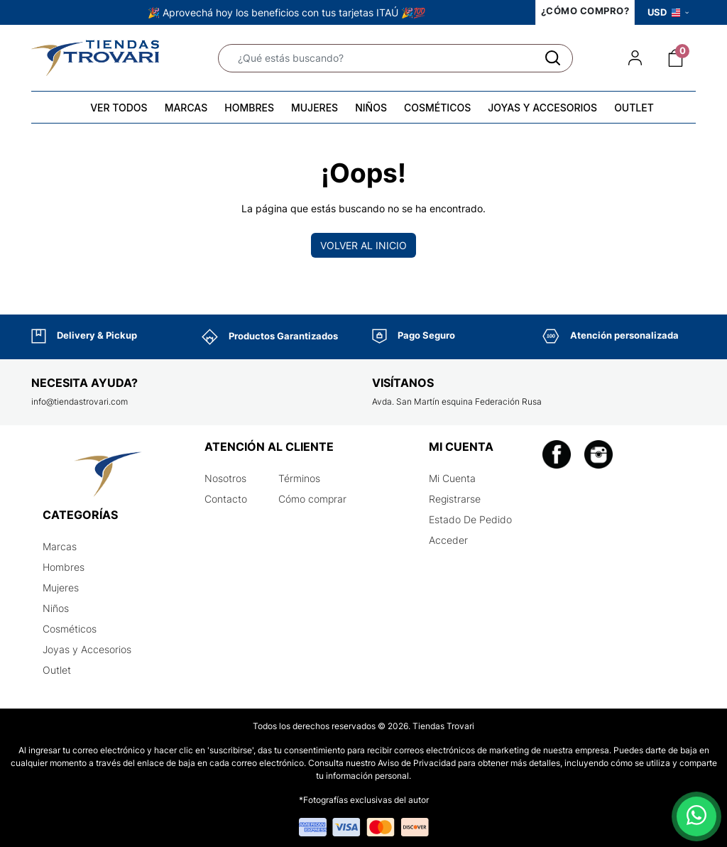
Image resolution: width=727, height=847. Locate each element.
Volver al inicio (363, 245)
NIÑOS (371, 108)
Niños (56, 608)
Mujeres (61, 587)
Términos (299, 478)
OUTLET (634, 108)
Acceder (448, 540)
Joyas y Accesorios (87, 649)
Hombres (63, 567)
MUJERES (314, 108)
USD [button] (668, 12)
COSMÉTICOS (437, 108)
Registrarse (455, 499)
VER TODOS (119, 108)
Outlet (57, 670)
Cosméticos (70, 629)
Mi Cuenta (452, 478)
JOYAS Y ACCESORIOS (542, 108)
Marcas (60, 546)
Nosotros (225, 478)
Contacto (225, 499)
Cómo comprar (312, 499)
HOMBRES (249, 108)
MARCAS (186, 108)
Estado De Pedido (470, 519)
